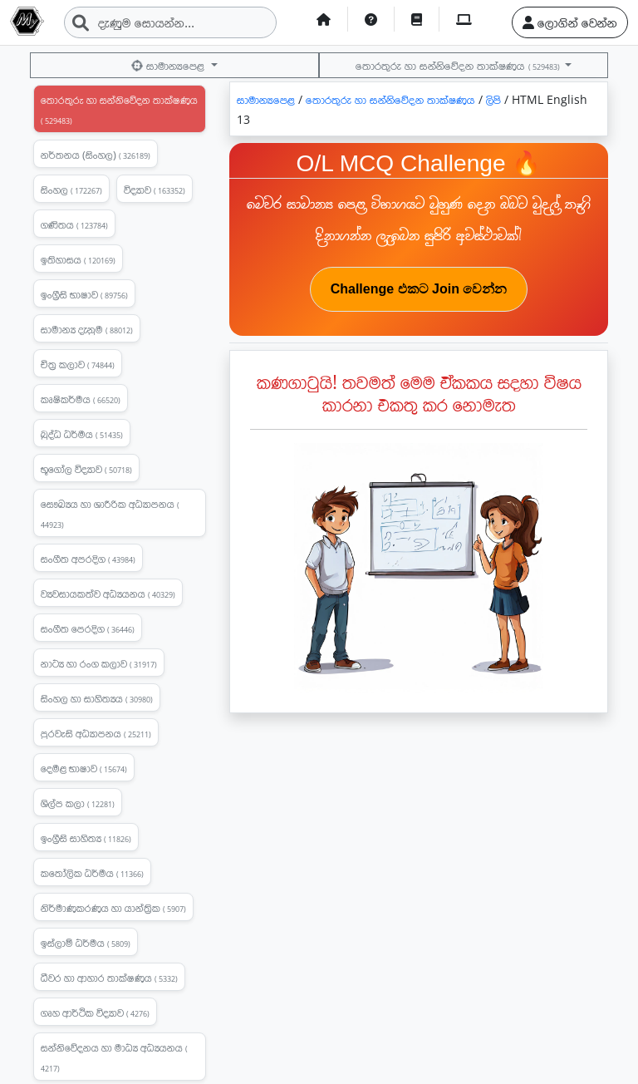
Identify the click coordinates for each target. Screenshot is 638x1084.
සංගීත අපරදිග (88, 558)
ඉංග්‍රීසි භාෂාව (84, 294)
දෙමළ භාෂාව (84, 768)
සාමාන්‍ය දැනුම (87, 329)
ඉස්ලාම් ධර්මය (85, 942)
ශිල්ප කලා (78, 803)
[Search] (170, 22)
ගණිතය (74, 224)
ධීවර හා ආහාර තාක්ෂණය (109, 977)
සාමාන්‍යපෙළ (169, 65)
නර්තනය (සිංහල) (95, 154)
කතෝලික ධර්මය (92, 872)
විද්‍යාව (154, 189)
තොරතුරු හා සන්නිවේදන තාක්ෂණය (459, 65)
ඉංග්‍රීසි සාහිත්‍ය (86, 837)
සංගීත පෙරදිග (88, 628)
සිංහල (71, 189)
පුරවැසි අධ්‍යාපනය (96, 733)
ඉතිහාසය (78, 259)
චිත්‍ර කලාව (78, 364)
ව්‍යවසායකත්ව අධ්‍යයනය (108, 593)
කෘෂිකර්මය (80, 399)
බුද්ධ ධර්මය (82, 433)
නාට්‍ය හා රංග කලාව (99, 663)
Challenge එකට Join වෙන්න (419, 289)
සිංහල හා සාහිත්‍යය (97, 698)
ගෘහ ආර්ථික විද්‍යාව (95, 1012)
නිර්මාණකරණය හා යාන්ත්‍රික (113, 907)
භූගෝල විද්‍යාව (86, 468)
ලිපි (495, 99)
